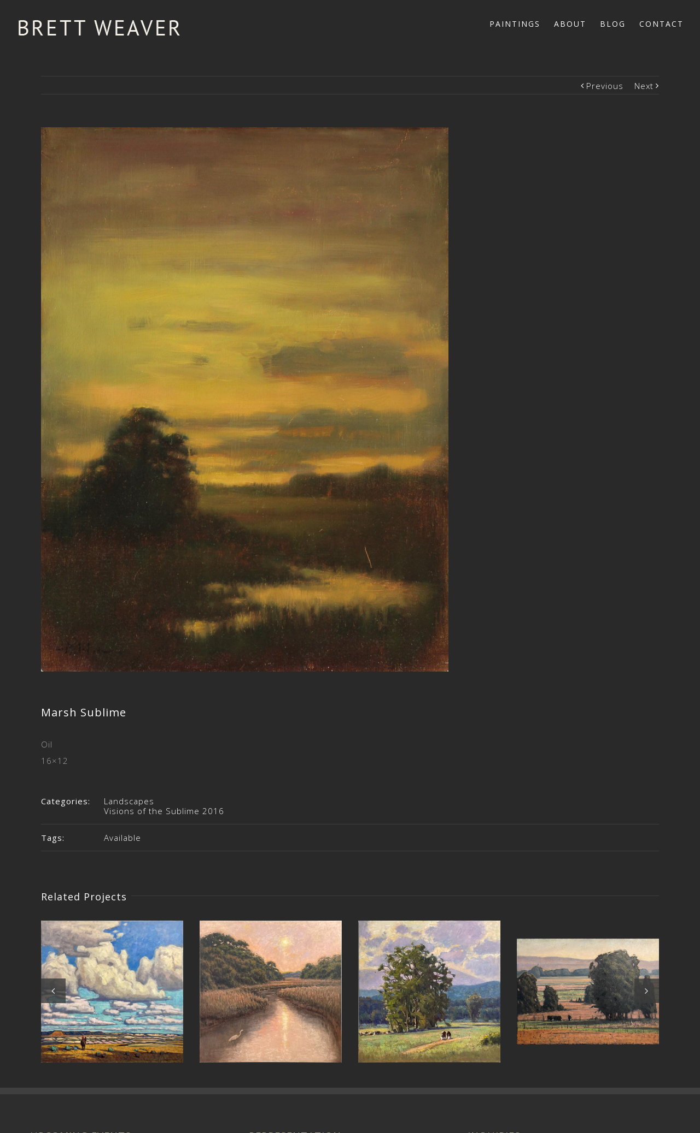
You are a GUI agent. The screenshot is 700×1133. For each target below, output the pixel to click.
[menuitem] (521, 23)
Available (122, 837)
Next (644, 85)
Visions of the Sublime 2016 (164, 810)
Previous (604, 85)
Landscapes (129, 801)
